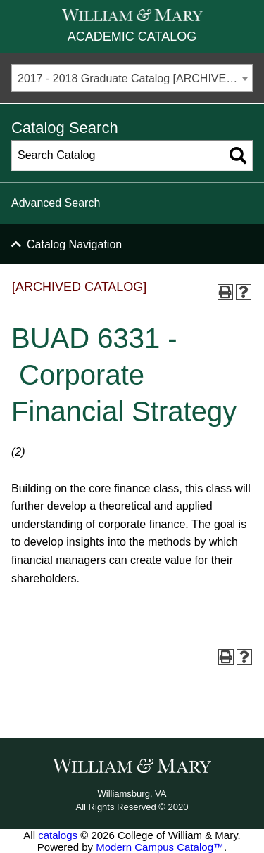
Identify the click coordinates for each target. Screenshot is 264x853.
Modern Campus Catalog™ (160, 847)
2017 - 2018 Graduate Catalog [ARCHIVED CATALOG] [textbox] (135, 78)
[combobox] (132, 78)
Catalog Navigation (74, 244)
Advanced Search (55, 203)
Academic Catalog (132, 37)
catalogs (57, 835)
